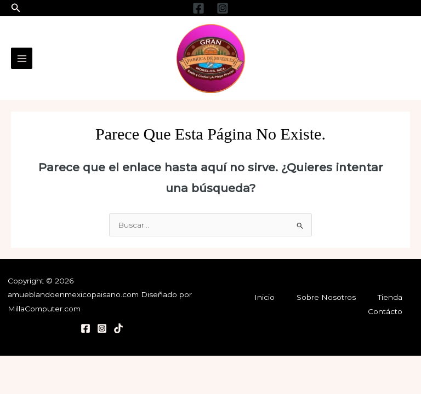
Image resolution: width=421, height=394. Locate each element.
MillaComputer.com (44, 308)
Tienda (390, 297)
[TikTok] (118, 328)
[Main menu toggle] (21, 58)
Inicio (264, 297)
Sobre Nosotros (326, 297)
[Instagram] (223, 8)
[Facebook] (198, 8)
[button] (16, 8)
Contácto (385, 311)
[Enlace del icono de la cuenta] (376, 58)
